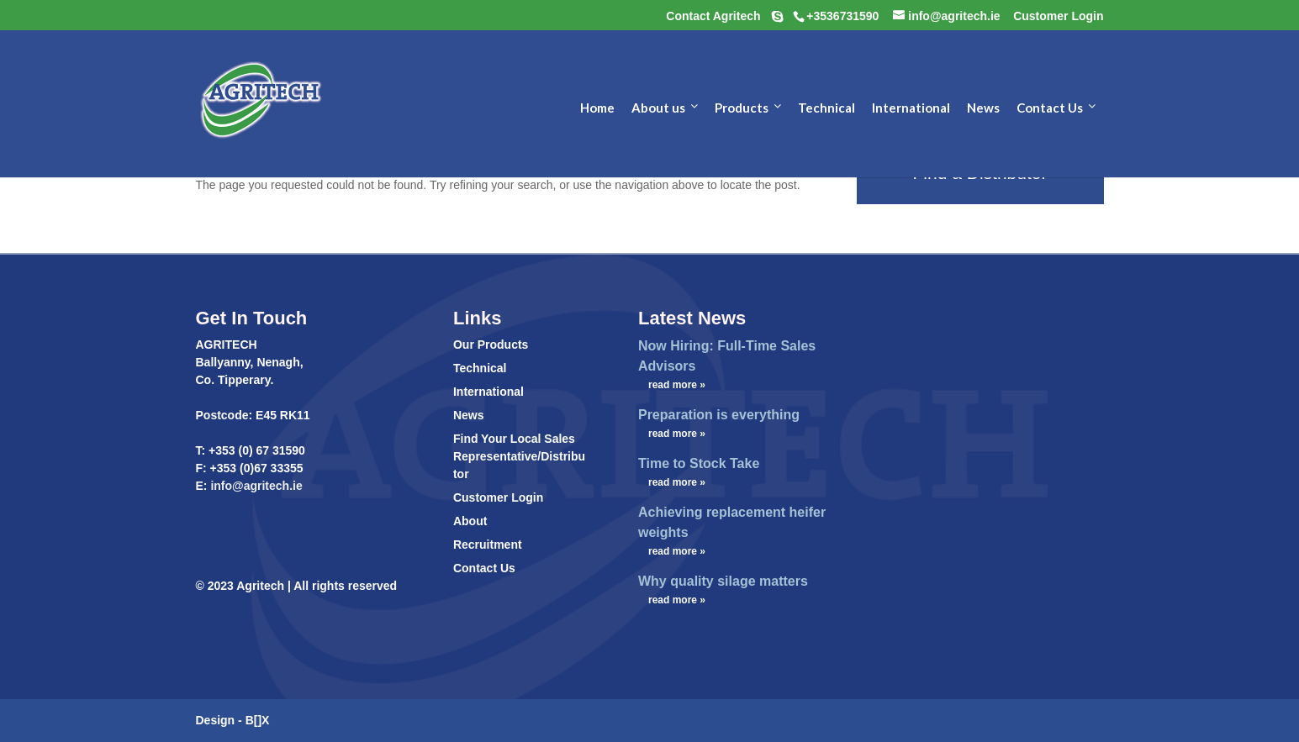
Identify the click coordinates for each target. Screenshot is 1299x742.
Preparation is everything (719, 415)
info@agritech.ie (255, 485)
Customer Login (498, 497)
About (470, 521)
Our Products (490, 344)
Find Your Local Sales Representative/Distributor (519, 456)
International (488, 391)
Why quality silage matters (723, 581)
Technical (480, 368)
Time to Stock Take (698, 463)
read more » (676, 385)
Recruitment (487, 544)
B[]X (258, 720)
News (468, 415)
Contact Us (484, 568)
